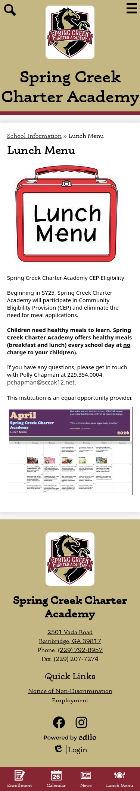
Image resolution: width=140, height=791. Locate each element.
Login (70, 749)
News (85, 779)
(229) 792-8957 (80, 650)
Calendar (56, 779)
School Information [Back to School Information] (34, 135)
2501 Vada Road (70, 632)
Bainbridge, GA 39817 (70, 641)
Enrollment (19, 779)
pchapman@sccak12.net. (41, 382)
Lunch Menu (119, 779)
